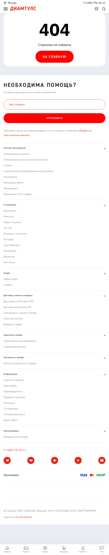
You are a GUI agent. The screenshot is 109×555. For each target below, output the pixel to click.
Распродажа (11, 188)
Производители (13, 391)
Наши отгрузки (12, 222)
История (8, 239)
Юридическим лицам (16, 436)
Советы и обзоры (14, 380)
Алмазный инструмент (17, 154)
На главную (55, 57)
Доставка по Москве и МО (19, 301)
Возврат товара (13, 324)
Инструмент (11, 176)
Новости (9, 216)
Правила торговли (14, 397)
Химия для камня (13, 182)
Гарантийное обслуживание (20, 341)
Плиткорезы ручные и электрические (26, 159)
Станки (8, 165)
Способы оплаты (13, 318)
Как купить (10, 210)
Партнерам (10, 385)
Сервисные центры (15, 346)
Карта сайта (10, 420)
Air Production (24, 517)
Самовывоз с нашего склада (20, 312)
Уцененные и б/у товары (18, 194)
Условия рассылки (14, 414)
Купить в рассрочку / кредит (20, 363)
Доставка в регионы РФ (17, 307)
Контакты (9, 262)
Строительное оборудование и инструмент (29, 171)
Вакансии (9, 256)
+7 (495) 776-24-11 (94, 2)
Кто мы (8, 227)
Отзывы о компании (15, 233)
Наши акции (10, 279)
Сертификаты (12, 245)
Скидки (8, 284)
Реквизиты (10, 250)
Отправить (54, 118)
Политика (9, 403)
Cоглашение (11, 408)
